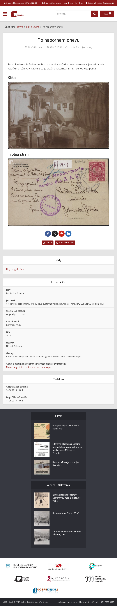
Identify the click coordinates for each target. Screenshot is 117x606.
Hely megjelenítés (15, 269)
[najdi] (94, 14)
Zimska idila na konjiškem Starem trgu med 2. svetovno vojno (67, 498)
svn (65, 3)
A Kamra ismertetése (68, 602)
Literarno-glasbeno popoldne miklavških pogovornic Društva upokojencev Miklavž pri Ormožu (67, 448)
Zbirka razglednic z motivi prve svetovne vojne (29, 367)
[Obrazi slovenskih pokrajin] (95, 579)
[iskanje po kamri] (73, 14)
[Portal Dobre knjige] (46, 590)
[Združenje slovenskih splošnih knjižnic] (58, 579)
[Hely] (107, 14)
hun (81, 3)
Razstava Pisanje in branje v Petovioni (66, 464)
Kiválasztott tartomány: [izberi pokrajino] (20, 3)
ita (76, 3)
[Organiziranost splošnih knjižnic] (58, 566)
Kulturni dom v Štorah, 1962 (66, 513)
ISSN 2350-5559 (107, 602)
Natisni (47, 242)
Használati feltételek (89, 602)
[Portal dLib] (21, 579)
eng (71, 3)
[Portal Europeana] (95, 567)
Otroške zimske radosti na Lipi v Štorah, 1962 (67, 533)
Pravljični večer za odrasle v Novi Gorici (66, 427)
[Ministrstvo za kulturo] (21, 566)
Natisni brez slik (65, 242)
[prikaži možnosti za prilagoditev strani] (51, 3)
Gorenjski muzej (84, 47)
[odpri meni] (5, 13)
